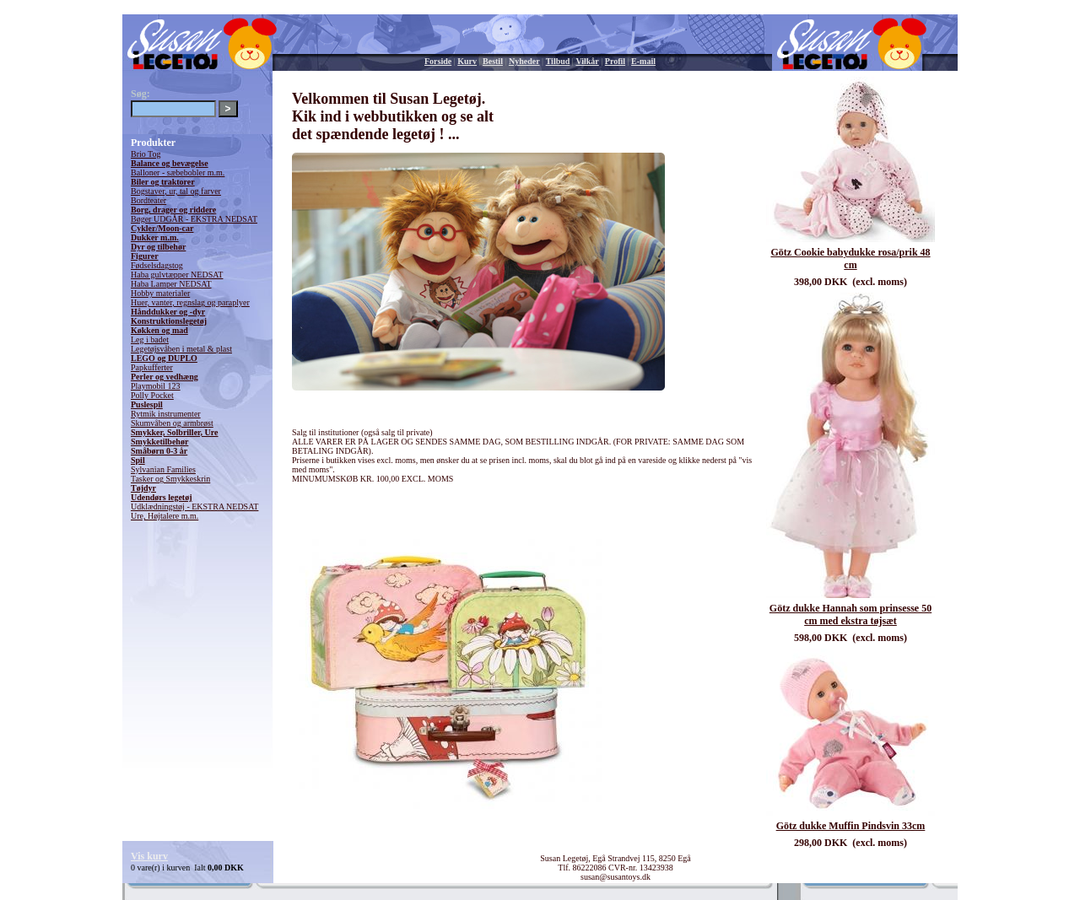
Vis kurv (149, 856)
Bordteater (148, 200)
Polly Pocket (152, 395)
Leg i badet (150, 339)
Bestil (493, 61)
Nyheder (524, 61)
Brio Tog (146, 154)
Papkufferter (152, 367)
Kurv (467, 61)
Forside (437, 61)
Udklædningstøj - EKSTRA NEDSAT (194, 506)
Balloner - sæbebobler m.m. (177, 172)
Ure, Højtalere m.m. (164, 515)
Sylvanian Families (163, 469)
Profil (615, 61)
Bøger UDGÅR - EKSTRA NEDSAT (194, 219)
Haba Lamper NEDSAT (171, 283)
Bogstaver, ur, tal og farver (176, 191)
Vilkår (586, 61)
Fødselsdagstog (157, 265)
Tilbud (558, 61)
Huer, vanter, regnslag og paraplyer (190, 302)
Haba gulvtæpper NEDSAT (177, 274)
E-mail (643, 61)
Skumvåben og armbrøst (172, 423)
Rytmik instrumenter (166, 413)
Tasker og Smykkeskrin (170, 478)
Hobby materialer (160, 293)
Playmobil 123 (156, 386)
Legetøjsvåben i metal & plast (181, 348)
